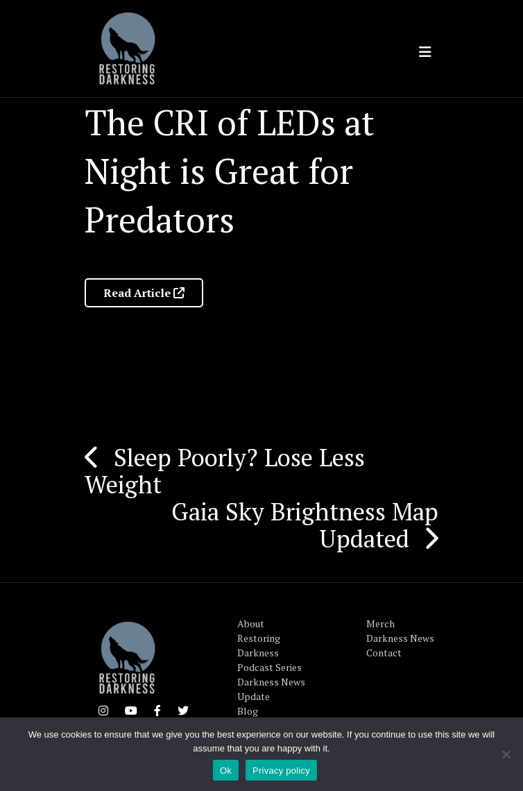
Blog (247, 710)
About (250, 623)
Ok (226, 770)
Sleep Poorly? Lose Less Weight (225, 470)
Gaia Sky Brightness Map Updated (304, 524)
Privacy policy (281, 770)
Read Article (144, 292)
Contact (384, 652)
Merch (380, 623)
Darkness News (400, 638)
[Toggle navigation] (425, 52)
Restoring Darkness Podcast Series (269, 652)
